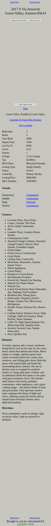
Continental (32, 195)
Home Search (35, 2)
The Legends (25, 125)
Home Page (14, 2)
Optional (30, 202)
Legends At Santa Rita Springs (25, 119)
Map (25, 108)
